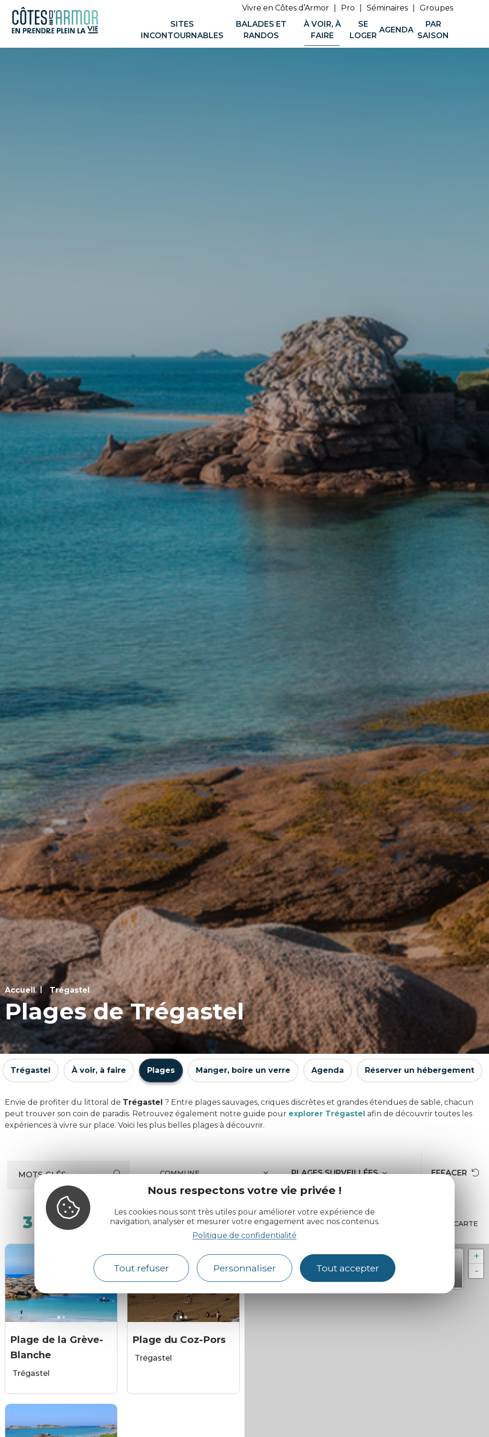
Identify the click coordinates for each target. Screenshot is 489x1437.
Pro (348, 7)
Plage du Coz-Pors (179, 1339)
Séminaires (387, 7)
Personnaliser (244, 1268)
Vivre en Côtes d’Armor (285, 7)
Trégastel (70, 990)
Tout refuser (141, 1268)
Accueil (20, 990)
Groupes (436, 7)
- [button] (476, 1270)
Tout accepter (347, 1268)
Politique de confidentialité (244, 1235)
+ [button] (476, 1256)
